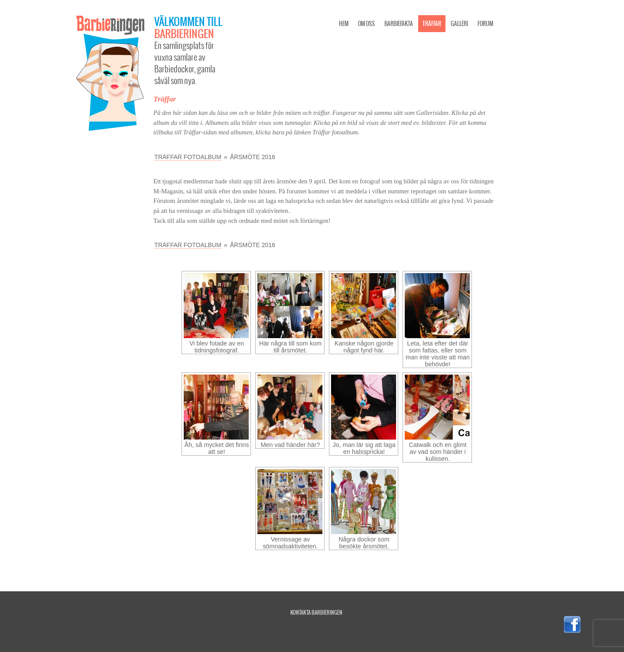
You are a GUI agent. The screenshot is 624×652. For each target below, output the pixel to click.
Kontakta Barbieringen (316, 612)
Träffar (431, 24)
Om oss (366, 24)
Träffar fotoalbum (187, 156)
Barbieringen (184, 33)
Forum (485, 24)
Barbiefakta (398, 24)
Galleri (459, 24)
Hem (343, 24)
